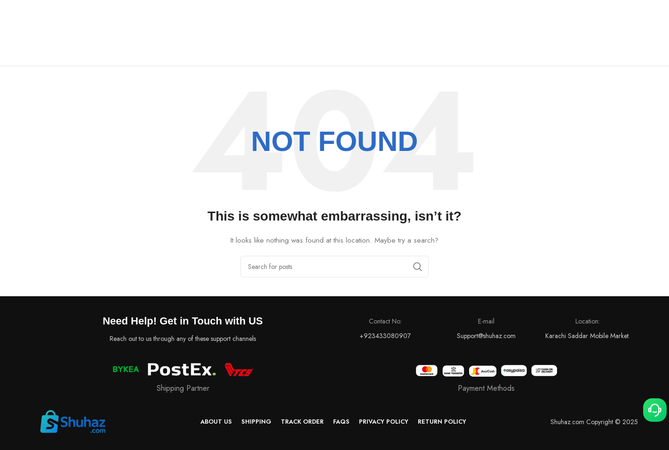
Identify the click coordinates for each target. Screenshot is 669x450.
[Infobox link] (486, 379)
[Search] (334, 266)
